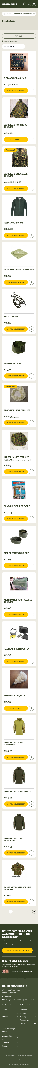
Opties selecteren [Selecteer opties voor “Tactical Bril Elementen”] (16, 661)
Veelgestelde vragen (10, 1037)
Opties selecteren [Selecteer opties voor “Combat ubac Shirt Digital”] (16, 804)
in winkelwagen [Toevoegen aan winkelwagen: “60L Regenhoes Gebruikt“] (16, 472)
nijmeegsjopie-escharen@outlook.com (18, 1000)
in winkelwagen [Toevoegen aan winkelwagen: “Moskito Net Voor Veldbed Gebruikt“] (16, 614)
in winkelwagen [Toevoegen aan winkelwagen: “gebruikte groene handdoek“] (16, 282)
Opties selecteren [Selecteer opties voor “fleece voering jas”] (16, 235)
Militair (28, 1013)
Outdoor (28, 1010)
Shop (10, 1013)
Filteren (19, 36)
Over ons (10, 1043)
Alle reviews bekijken (22, 971)
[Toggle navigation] (34, 4)
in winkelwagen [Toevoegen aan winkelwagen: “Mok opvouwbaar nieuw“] (16, 566)
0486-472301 (8, 996)
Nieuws (10, 1017)
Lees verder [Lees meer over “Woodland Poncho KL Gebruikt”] (16, 139)
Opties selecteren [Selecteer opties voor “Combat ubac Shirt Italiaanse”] (16, 757)
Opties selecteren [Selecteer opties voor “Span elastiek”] (16, 329)
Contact (10, 1046)
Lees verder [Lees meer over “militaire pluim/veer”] (16, 708)
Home (10, 1010)
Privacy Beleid (10, 1055)
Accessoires (28, 1020)
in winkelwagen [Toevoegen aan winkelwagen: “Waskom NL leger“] (16, 376)
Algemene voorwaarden (24, 1055)
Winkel (9, 13)
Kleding (28, 1017)
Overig (28, 1023)
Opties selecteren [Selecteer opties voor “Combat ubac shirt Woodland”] (16, 853)
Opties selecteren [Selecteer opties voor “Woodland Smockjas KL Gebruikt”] (16, 188)
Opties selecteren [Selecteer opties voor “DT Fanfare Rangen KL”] (16, 91)
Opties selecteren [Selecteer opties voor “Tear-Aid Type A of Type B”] (16, 519)
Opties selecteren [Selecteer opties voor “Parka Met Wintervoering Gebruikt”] (16, 902)
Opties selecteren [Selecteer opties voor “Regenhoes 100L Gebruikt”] (16, 423)
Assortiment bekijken (17, 950)
